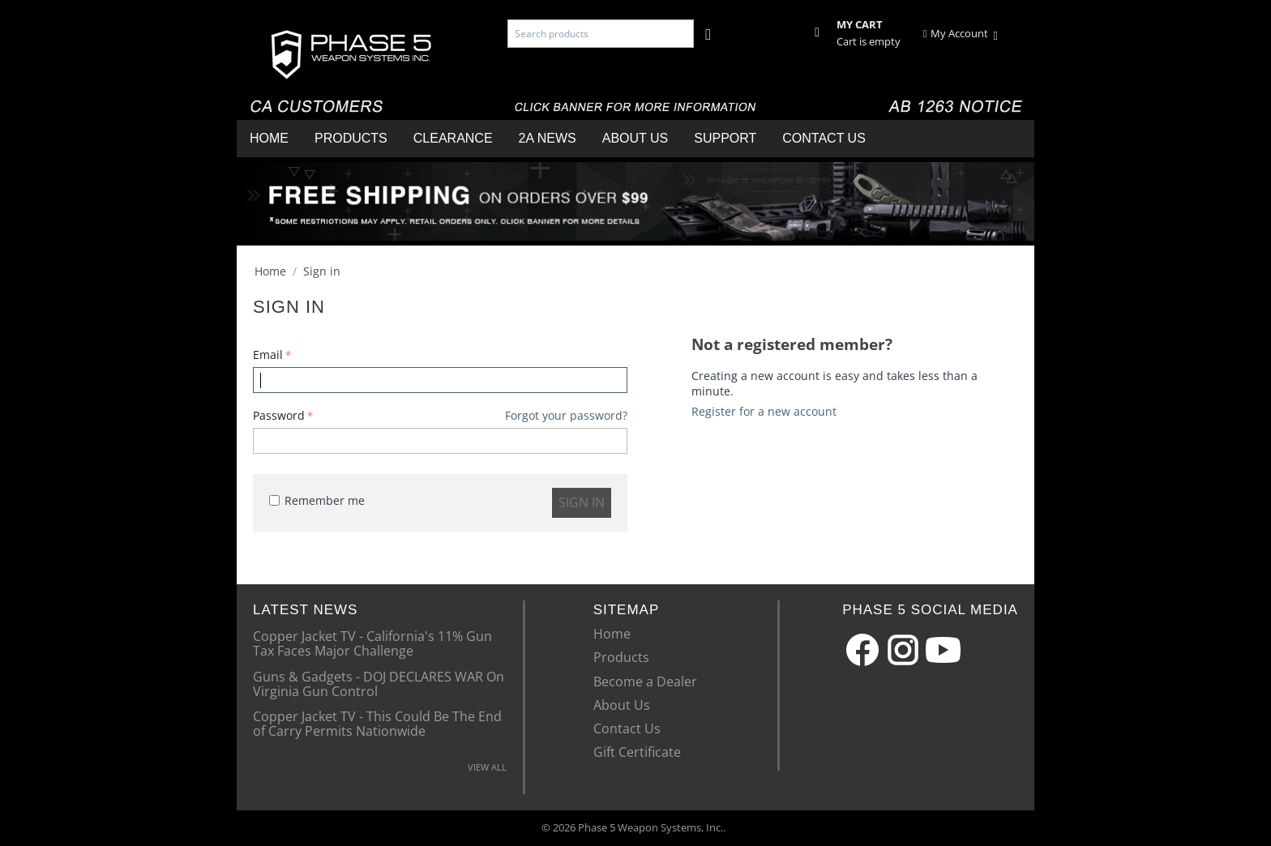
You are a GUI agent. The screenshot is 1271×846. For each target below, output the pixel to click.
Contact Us (824, 138)
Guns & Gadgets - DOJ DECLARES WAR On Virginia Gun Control (378, 683)
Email (268, 354)
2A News (547, 138)
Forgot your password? (566, 415)
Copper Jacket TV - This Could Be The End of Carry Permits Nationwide (377, 722)
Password (279, 415)
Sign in (581, 502)
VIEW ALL (487, 767)
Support (725, 138)
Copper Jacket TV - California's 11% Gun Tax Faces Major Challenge (372, 642)
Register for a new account (764, 411)
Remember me (317, 500)
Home (269, 138)
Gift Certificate (637, 752)
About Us (635, 138)
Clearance (453, 138)
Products (351, 138)
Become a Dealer (645, 681)
